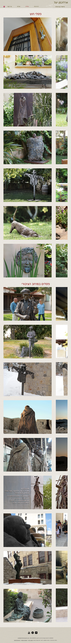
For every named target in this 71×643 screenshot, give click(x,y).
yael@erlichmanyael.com (23, 638)
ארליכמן (63, 2)
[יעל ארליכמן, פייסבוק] (36, 632)
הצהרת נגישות (24, 640)
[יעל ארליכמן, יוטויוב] (29, 632)
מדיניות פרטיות (17, 640)
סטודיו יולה (30, 640)
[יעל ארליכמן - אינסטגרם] (32, 632)
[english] (4, 6)
